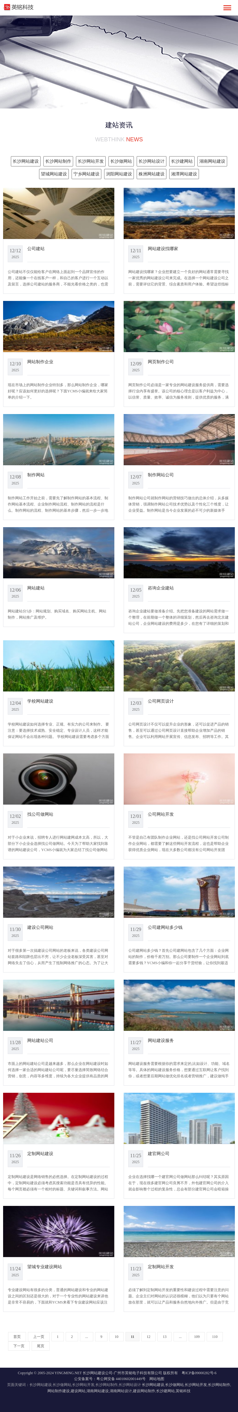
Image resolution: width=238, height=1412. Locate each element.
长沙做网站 (174, 1385)
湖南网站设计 (121, 1391)
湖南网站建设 (97, 1391)
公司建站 (36, 248)
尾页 (40, 1346)
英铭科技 (183, 1391)
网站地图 (156, 1379)
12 (148, 1337)
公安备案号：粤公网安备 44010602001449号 (110, 1379)
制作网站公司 (161, 474)
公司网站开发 (161, 814)
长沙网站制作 (219, 1385)
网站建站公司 (40, 1040)
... (86, 1337)
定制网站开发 (161, 1266)
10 (116, 1337)
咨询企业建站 (161, 587)
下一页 (18, 1346)
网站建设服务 (161, 1040)
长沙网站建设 (153, 1385)
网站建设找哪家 (163, 248)
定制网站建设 (40, 1153)
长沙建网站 (165, 1391)
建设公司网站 (40, 927)
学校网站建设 (40, 701)
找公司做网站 (40, 814)
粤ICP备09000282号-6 (199, 1373)
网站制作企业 (40, 361)
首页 (17, 1337)
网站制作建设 (58, 1391)
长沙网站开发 (196, 1385)
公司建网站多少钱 (165, 927)
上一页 (38, 1337)
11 (132, 1337)
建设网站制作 (144, 1391)
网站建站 (36, 587)
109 (197, 1337)
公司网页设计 (161, 701)
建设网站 (78, 1391)
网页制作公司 (161, 361)
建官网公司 (159, 1153)
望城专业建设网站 (44, 1266)
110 (215, 1337)
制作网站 (36, 474)
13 (164, 1337)
